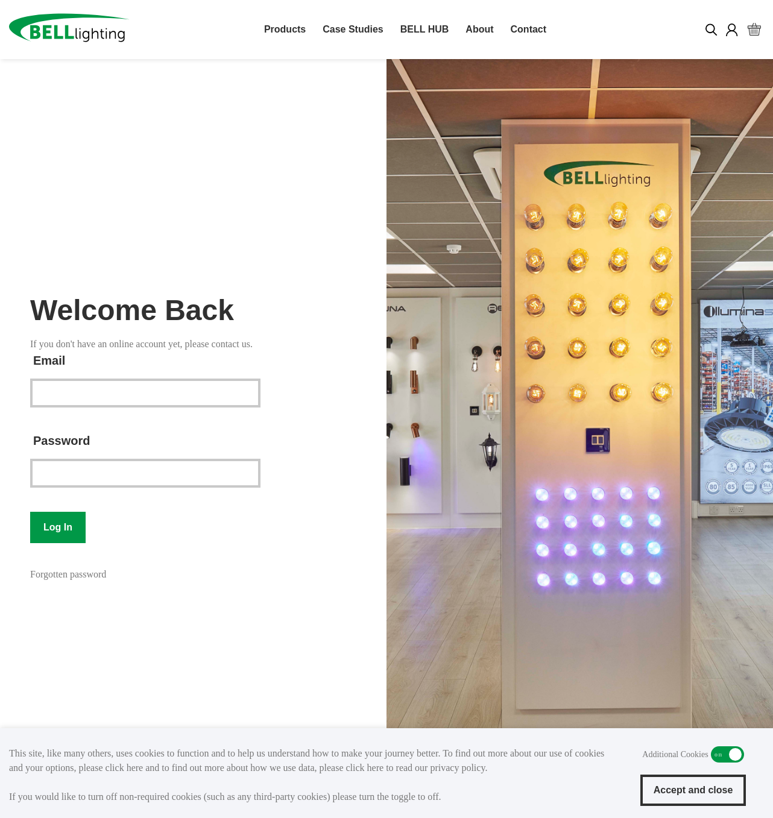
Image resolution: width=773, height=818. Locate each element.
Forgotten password (68, 574)
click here (125, 768)
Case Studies (353, 29)
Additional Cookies (727, 754)
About (479, 29)
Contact (529, 29)
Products (285, 29)
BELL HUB (424, 29)
